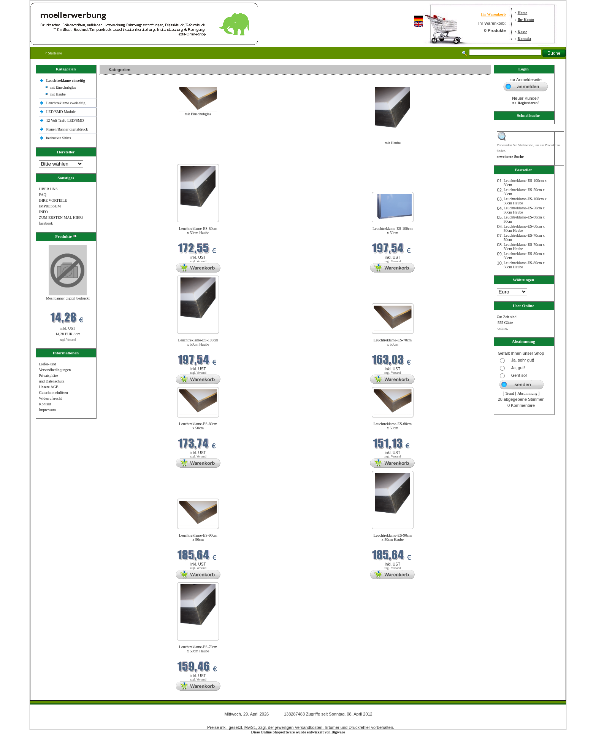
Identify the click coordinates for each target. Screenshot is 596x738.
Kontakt (524, 39)
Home (523, 13)
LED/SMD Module (61, 112)
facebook (46, 223)
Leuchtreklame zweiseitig (66, 103)
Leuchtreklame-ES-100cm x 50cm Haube (198, 342)
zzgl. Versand (68, 339)
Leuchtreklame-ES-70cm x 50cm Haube (198, 649)
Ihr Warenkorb (493, 14)
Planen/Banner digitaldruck (67, 129)
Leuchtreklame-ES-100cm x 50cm (392, 230)
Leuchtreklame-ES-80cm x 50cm (198, 426)
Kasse (522, 32)
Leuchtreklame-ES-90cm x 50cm (198, 537)
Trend (509, 393)
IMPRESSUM (50, 206)
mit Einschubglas (63, 87)
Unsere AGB (48, 387)
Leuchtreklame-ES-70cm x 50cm (393, 342)
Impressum (47, 410)
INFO (43, 212)
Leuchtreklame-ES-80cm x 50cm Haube (198, 230)
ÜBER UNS (48, 189)
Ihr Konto (526, 20)
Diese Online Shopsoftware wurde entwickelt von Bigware (298, 732)
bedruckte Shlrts (58, 138)
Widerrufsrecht (50, 398)
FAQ (42, 195)
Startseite (53, 53)
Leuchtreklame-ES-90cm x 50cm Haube (393, 537)
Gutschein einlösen (53, 393)
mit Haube (58, 94)
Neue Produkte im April (119, 159)
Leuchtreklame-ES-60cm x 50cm (393, 426)
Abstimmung (527, 393)
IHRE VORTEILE (53, 200)
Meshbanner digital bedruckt (68, 298)
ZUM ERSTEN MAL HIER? (61, 217)
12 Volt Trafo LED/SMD (65, 120)
